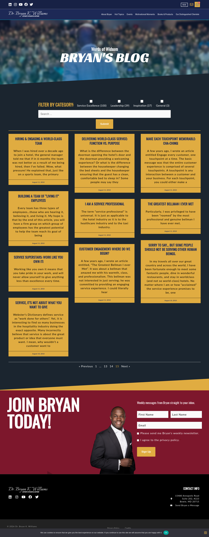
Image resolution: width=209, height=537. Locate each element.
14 (111, 366)
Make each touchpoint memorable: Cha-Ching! (170, 141)
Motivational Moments (145, 14)
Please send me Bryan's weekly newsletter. (169, 433)
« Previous (86, 366)
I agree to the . (160, 440)
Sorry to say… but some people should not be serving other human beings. (171, 249)
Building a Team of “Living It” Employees (38, 198)
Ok (166, 533)
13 (105, 366)
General (162, 105)
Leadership (120, 105)
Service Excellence (91, 105)
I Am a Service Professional (104, 203)
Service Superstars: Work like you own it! (38, 259)
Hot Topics (119, 14)
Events (129, 14)
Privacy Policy (113, 528)
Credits (128, 528)
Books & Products (165, 14)
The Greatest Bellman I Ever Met (171, 203)
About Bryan (106, 14)
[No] (205, 532)
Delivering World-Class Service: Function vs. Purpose (104, 141)
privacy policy (169, 440)
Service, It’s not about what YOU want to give (38, 304)
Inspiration (142, 105)
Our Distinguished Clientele (187, 14)
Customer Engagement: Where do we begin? (104, 251)
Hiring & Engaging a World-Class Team (38, 141)
